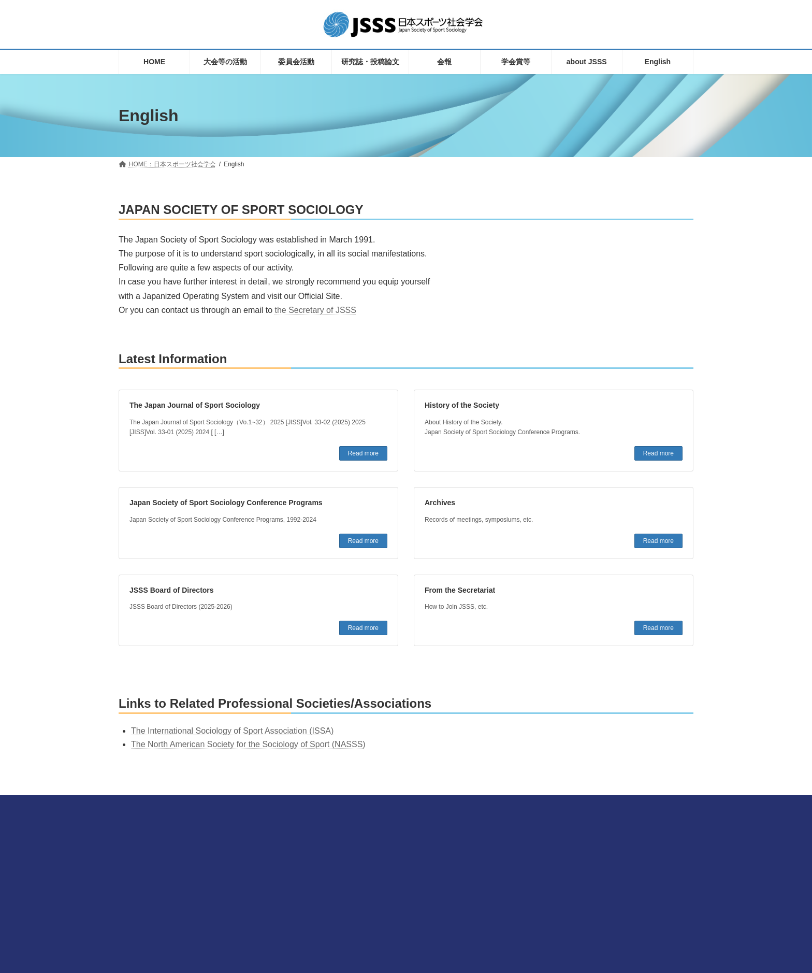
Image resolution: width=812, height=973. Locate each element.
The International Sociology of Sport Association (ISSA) (232, 730)
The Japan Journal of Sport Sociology (194, 405)
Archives (440, 502)
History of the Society (462, 405)
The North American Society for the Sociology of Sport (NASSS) (248, 744)
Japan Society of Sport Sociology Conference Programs (226, 502)
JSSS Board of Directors (171, 590)
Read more (363, 453)
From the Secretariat (460, 590)
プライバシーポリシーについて (555, 893)
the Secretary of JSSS (315, 310)
